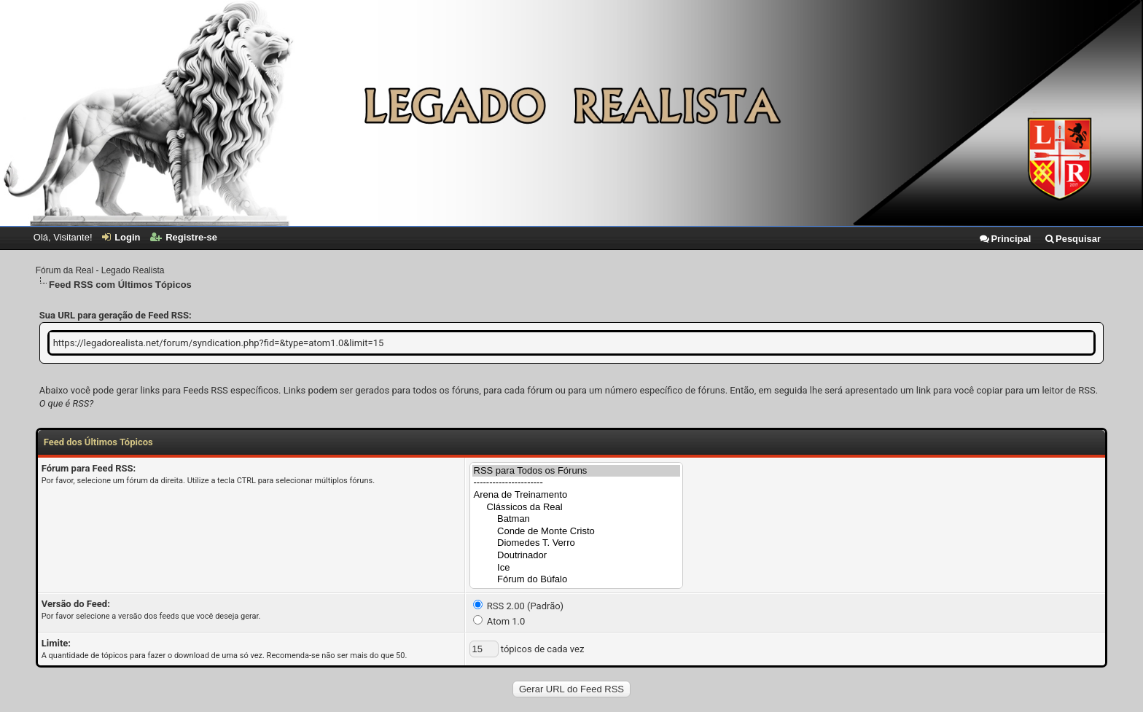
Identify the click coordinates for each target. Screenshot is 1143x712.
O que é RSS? (66, 403)
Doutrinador (576, 555)
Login (121, 237)
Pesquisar (1072, 238)
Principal (1004, 238)
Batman (576, 519)
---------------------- (576, 483)
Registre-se (183, 237)
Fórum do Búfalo (576, 580)
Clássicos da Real (576, 507)
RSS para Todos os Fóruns (576, 471)
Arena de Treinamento (576, 495)
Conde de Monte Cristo (576, 531)
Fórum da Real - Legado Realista (100, 270)
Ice (576, 568)
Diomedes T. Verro (576, 543)
